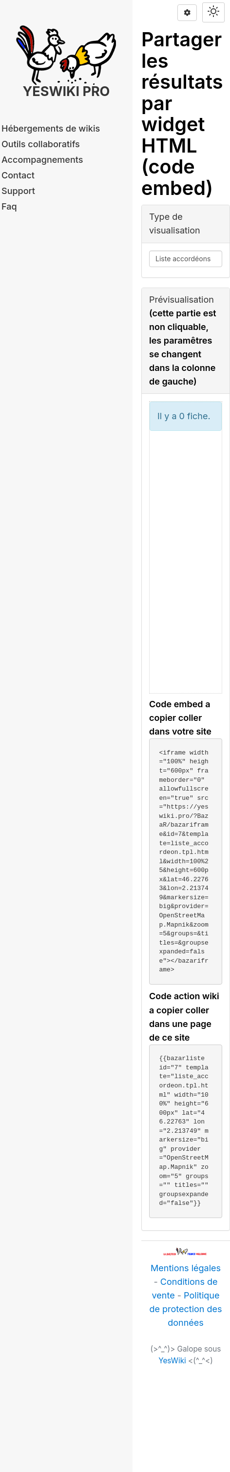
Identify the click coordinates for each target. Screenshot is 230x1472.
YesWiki (172, 1360)
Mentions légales (186, 1268)
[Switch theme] (213, 12)
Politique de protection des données (185, 1309)
